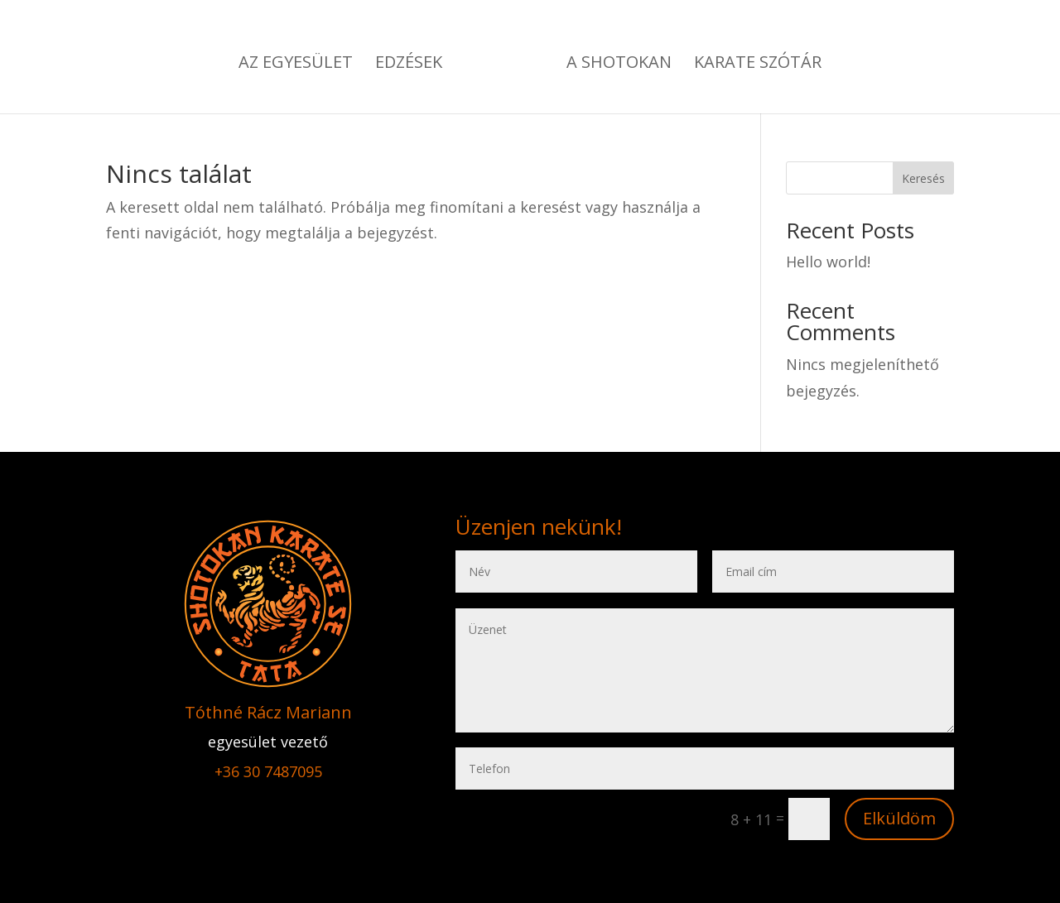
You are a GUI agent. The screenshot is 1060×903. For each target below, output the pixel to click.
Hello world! (828, 261)
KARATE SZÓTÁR (758, 64)
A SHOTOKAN (619, 64)
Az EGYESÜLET (295, 64)
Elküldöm (899, 818)
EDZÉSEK (408, 64)
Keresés (923, 178)
